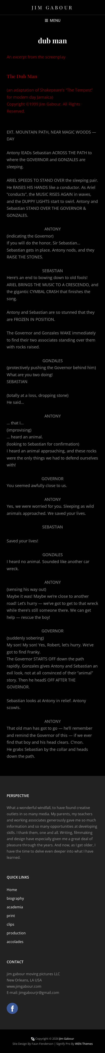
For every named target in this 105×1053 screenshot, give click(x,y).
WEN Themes (84, 1044)
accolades (15, 941)
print (11, 915)
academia (15, 907)
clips (10, 924)
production (16, 933)
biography (15, 898)
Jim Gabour (53, 7)
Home (12, 889)
